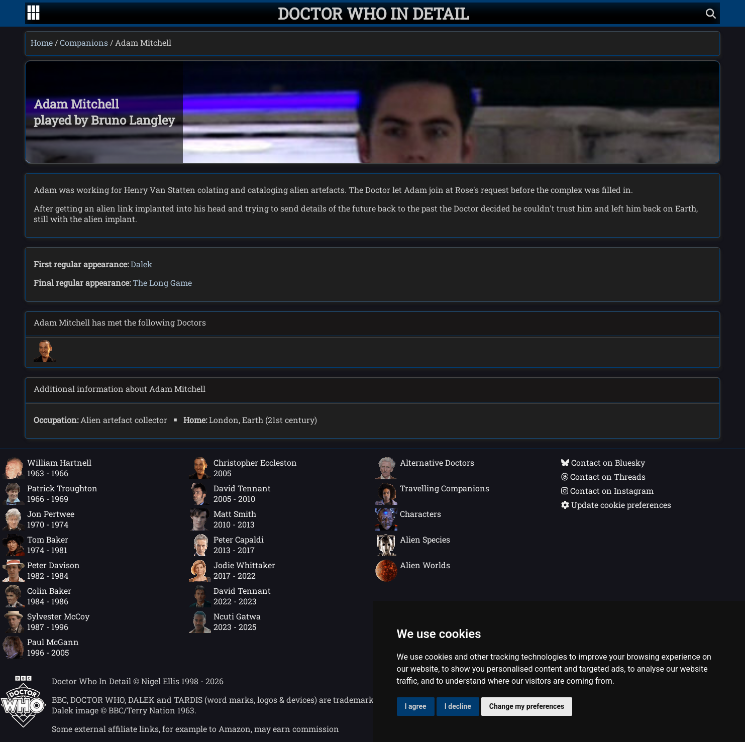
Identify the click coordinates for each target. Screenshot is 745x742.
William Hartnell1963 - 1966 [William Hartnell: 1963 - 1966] (47, 468)
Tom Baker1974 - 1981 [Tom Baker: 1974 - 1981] (35, 545)
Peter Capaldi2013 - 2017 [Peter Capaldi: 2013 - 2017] (226, 545)
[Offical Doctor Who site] (23, 724)
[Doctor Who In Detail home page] (373, 13)
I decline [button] (458, 706)
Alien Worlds (412, 571)
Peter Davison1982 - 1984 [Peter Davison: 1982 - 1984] (41, 571)
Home (42, 42)
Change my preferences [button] (526, 706)
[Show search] (711, 13)
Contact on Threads (603, 476)
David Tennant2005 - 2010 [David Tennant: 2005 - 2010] (230, 494)
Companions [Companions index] (84, 42)
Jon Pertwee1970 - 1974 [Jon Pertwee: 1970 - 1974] (38, 519)
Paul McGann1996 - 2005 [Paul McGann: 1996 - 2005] (41, 648)
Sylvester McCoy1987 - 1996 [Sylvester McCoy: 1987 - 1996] (46, 622)
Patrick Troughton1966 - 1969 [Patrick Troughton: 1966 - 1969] (50, 494)
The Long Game (162, 282)
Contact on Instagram (607, 490)
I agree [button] (416, 706)
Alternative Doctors (424, 468)
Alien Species (412, 545)
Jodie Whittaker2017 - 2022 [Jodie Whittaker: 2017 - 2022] (232, 571)
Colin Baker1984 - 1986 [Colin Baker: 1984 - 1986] (37, 596)
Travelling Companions (432, 494)
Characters (408, 519)
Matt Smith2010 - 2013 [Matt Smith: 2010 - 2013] (222, 519)
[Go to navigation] (33, 14)
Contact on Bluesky (603, 462)
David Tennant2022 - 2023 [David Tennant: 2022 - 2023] (230, 596)
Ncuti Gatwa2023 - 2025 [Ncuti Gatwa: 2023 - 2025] (225, 622)
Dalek (141, 264)
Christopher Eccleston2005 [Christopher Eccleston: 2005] (243, 468)
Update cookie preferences (616, 504)
